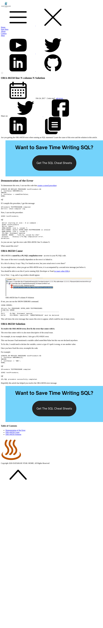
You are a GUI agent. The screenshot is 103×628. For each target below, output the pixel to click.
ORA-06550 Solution (13, 445)
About (3, 31)
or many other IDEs (62, 277)
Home (3, 27)
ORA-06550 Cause (12, 443)
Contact (4, 33)
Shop (3, 35)
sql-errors (59, 98)
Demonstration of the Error (15, 441)
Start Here (4, 29)
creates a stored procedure (47, 185)
